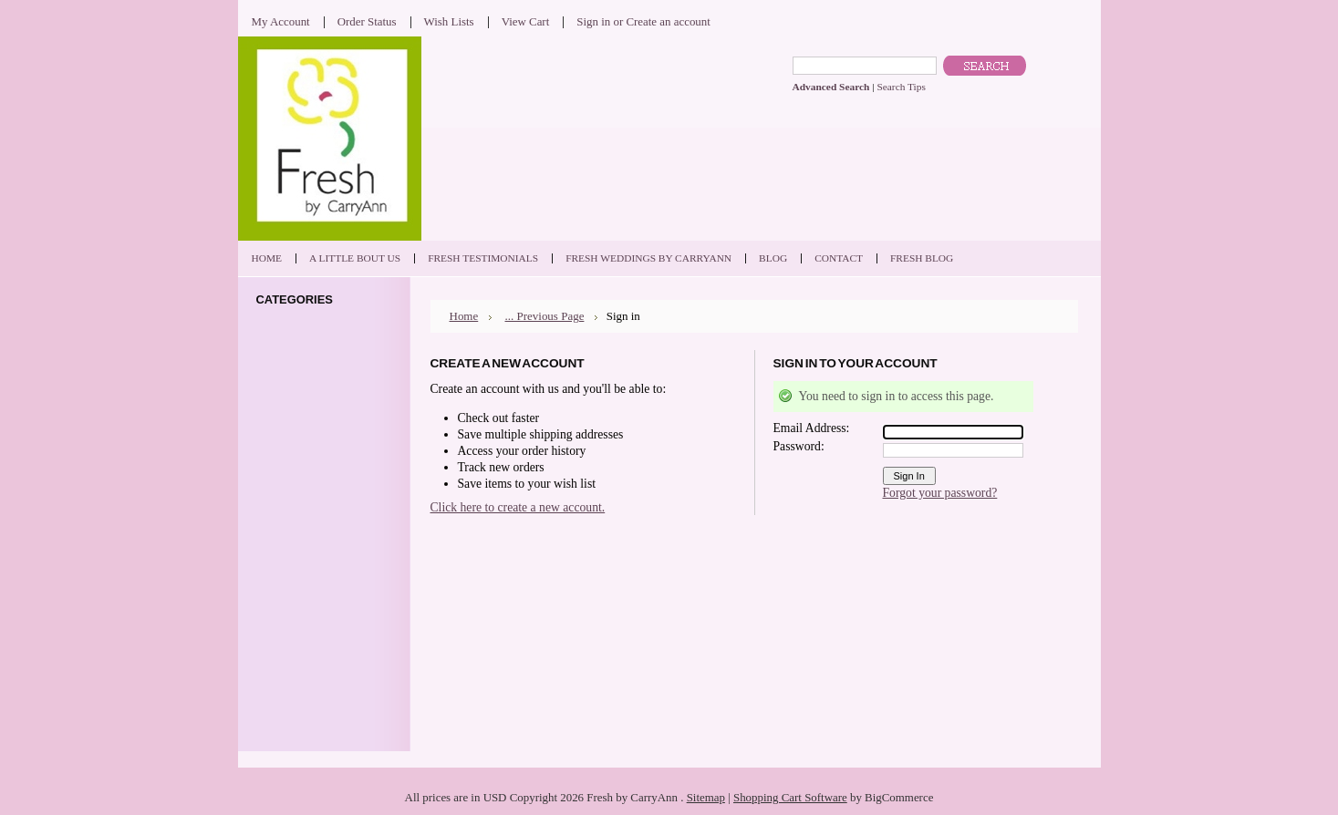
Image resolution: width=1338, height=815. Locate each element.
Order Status (367, 21)
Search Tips (900, 86)
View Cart (526, 21)
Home (464, 316)
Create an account (668, 21)
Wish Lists (449, 21)
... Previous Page (544, 316)
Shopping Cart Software (790, 797)
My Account (281, 21)
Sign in (593, 21)
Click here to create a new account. (518, 507)
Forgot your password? (940, 493)
